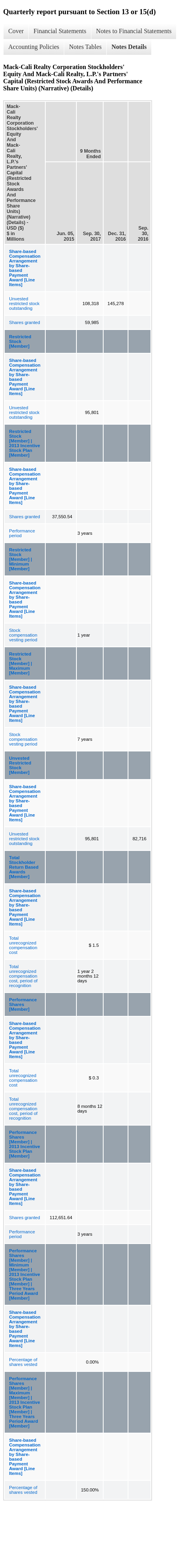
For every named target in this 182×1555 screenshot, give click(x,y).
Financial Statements (59, 31)
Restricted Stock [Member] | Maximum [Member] (20, 663)
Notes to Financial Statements (134, 31)
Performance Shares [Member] (23, 1004)
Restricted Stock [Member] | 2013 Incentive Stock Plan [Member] (24, 443)
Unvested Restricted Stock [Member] (20, 765)
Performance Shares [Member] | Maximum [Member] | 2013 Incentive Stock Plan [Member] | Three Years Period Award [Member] (24, 1402)
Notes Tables (85, 46)
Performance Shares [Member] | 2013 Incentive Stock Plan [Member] (24, 1144)
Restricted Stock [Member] (20, 341)
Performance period (22, 533)
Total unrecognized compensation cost (23, 945)
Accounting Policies (33, 46)
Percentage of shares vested (23, 1362)
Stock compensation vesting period (23, 635)
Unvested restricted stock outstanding (24, 303)
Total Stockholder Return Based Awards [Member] (24, 867)
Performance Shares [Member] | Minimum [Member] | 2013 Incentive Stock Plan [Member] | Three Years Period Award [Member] (24, 1274)
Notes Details (129, 46)
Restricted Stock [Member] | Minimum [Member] (20, 559)
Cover (16, 31)
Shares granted (24, 322)
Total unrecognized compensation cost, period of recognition (23, 976)
